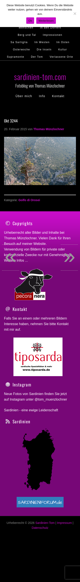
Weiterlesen (46, 20)
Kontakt (62, 338)
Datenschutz (40, 542)
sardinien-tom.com (40, 76)
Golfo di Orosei (29, 200)
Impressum (64, 537)
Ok (30, 20)
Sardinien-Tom (45, 537)
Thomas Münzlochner (20, 238)
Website (39, 244)
